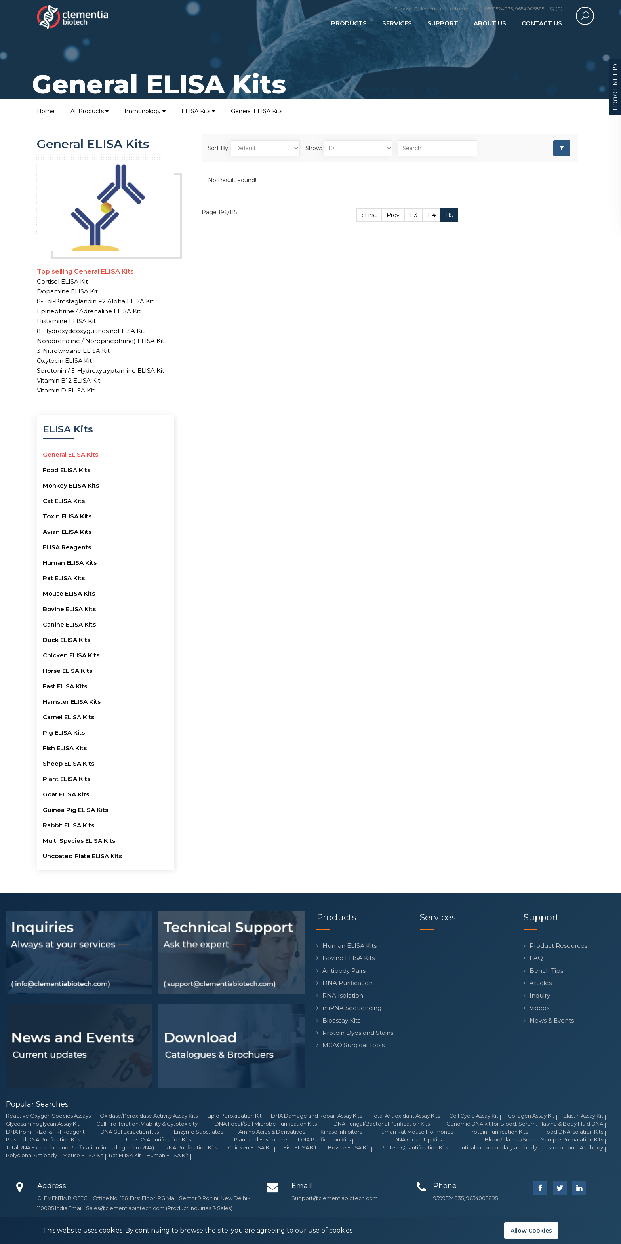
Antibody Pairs (344, 970)
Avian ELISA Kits (67, 531)
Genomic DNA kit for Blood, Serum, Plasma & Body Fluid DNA (524, 1123)
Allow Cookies (531, 1230)
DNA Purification (347, 983)
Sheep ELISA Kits (68, 763)
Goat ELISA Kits (66, 794)
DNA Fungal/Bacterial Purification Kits (381, 1123)
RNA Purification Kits (191, 1147)
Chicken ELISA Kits (71, 655)
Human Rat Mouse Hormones (415, 1131)
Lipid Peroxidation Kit (234, 1116)
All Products (89, 111)
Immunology (145, 111)
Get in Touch (615, 87)
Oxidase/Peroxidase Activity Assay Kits (149, 1116)
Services (397, 23)
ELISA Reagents (67, 547)
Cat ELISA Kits (64, 501)
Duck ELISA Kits (66, 640)
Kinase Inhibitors (341, 1131)
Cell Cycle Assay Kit (473, 1116)
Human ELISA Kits (70, 562)
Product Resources (558, 945)
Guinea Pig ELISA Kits (75, 809)
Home (46, 111)
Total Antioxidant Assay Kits (405, 1116)
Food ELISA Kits (66, 470)
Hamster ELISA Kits (72, 701)
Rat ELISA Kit (125, 1155)
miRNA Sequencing (351, 1008)
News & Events (552, 1020)
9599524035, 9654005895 (465, 1198)
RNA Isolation (342, 995)
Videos (539, 1008)
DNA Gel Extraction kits (129, 1131)
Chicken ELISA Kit (250, 1147)
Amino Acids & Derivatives (271, 1131)
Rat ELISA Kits (64, 578)
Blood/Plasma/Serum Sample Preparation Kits (544, 1139)
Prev (393, 215)
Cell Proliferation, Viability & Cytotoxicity (147, 1123)
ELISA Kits (198, 111)
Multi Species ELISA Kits (79, 840)
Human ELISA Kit (168, 1155)
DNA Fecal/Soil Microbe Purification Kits (266, 1123)
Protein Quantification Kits (414, 1147)
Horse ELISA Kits (67, 670)
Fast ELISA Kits (65, 686)
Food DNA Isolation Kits (573, 1131)
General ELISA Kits (256, 111)
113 (413, 215)
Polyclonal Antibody (31, 1155)
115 (449, 215)
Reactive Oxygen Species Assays (48, 1116)
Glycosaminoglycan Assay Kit (43, 1123)
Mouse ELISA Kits (69, 593)
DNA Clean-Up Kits (418, 1139)
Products (349, 23)
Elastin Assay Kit (583, 1116)
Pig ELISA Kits (64, 732)
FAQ (536, 958)
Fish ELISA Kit (300, 1147)
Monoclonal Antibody (575, 1147)
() (555, 8)
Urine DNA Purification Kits (157, 1139)
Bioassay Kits (341, 1020)
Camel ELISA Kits (68, 717)
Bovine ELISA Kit (349, 1147)
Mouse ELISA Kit (83, 1155)
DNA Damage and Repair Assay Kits (316, 1116)
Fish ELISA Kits (65, 748)
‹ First (369, 215)
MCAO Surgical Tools (353, 1045)
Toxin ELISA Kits (67, 516)
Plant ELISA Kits (66, 779)
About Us (490, 23)
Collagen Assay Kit (531, 1116)
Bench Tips (546, 970)
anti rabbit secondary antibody (498, 1147)
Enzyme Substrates (198, 1131)
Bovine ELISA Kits (69, 609)
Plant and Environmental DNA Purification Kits (292, 1139)
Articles (541, 983)
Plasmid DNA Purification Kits (43, 1139)
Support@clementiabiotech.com (334, 1198)
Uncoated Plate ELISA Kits (82, 856)
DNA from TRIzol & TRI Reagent (45, 1131)
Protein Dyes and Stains (357, 1032)
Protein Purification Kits (498, 1131)
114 (431, 215)
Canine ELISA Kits (69, 624)
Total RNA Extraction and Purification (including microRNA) (80, 1147)
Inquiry (540, 995)
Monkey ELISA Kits (71, 485)
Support (442, 23)
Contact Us (542, 23)
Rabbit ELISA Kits (68, 825)
